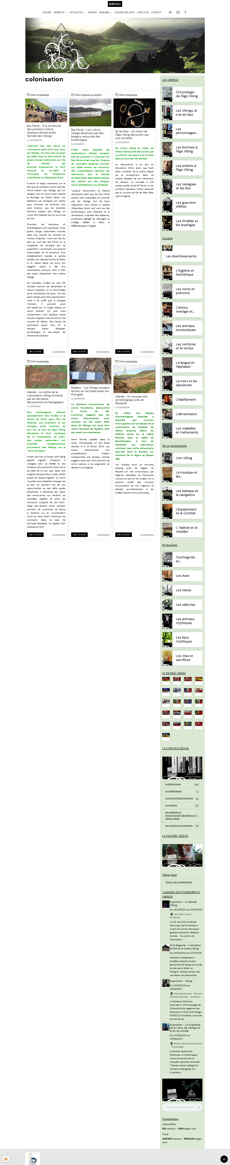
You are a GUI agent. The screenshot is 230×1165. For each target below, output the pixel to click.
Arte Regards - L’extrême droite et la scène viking (186, 964)
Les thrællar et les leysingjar (187, 228)
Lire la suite (35, 356)
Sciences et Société (92, 99)
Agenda (92, 16)
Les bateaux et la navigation (187, 498)
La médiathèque (182, 798)
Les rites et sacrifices (184, 663)
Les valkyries (185, 609)
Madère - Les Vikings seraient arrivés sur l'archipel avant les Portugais (90, 395)
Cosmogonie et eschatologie (185, 564)
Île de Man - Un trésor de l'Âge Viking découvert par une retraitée (132, 139)
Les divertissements (181, 261)
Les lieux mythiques (184, 644)
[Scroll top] (224, 1159)
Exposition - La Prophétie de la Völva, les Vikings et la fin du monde (186, 1055)
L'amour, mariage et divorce (184, 314)
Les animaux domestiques (186, 332)
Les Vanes (183, 595)
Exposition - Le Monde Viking (184, 917)
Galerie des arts (125, 16)
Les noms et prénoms (185, 296)
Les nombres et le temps (186, 351)
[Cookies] (6, 1159)
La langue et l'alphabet (185, 369)
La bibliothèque (182, 790)
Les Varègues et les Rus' (186, 191)
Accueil (47, 16)
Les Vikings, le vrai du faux (186, 117)
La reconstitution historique (182, 806)
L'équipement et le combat (186, 516)
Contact (156, 16)
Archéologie (43, 99)
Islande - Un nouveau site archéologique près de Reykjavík (131, 404)
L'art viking (184, 463)
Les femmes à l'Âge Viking (186, 154)
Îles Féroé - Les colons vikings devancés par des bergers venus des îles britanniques (87, 139)
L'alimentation (186, 419)
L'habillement (186, 404)
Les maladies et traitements (187, 435)
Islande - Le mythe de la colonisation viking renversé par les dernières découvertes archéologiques (45, 402)
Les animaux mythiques (185, 626)
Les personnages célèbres (186, 136)
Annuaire (104, 16)
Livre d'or (143, 16)
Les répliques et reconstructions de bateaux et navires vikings (182, 826)
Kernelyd (59, 16)
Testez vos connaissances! (179, 895)
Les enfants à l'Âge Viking (186, 172)
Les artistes (182, 815)
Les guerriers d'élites (186, 209)
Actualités (76, 16)
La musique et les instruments (186, 479)
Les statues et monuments (182, 837)
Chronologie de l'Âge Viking (187, 99)
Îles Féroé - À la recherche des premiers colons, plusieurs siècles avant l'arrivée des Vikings (44, 135)
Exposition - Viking (182, 1002)
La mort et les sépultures (186, 388)
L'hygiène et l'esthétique (185, 277)
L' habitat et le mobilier (186, 534)
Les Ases (182, 580)
